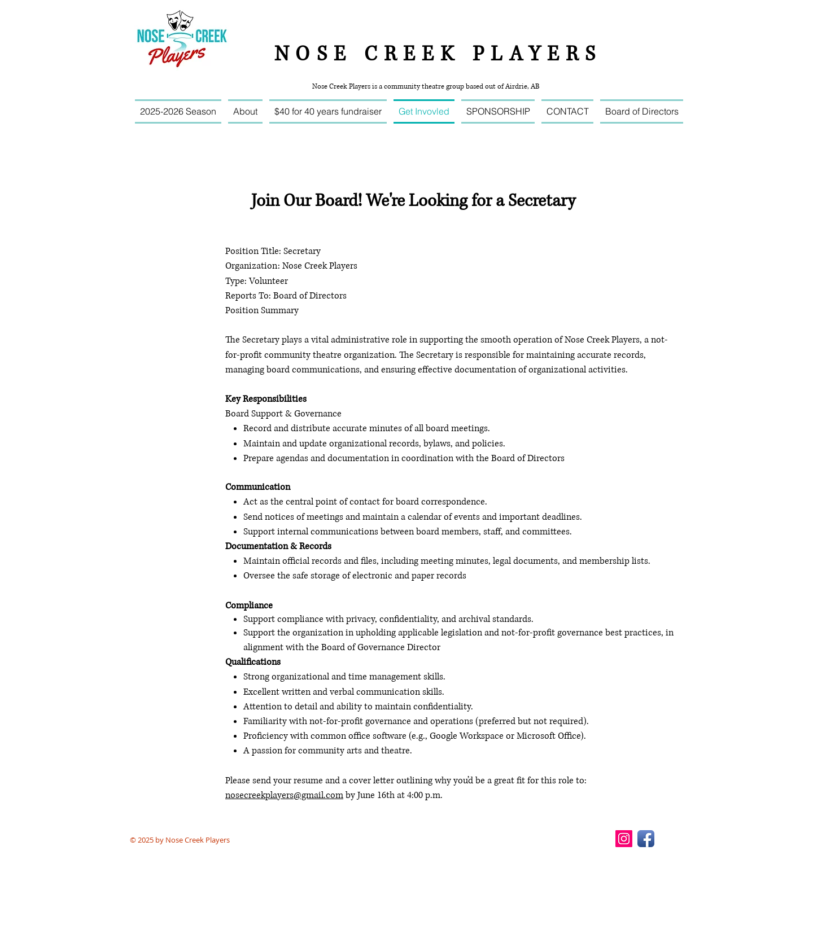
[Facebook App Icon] (645, 838)
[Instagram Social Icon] (623, 838)
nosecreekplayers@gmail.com (284, 795)
